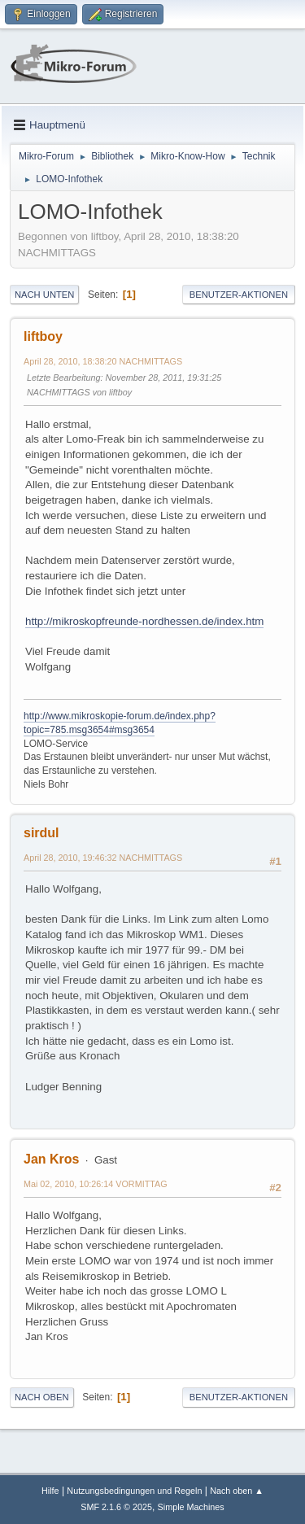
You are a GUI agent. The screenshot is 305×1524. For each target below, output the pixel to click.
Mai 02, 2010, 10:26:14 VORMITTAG (96, 1184)
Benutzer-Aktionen (239, 294)
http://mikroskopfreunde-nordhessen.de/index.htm (144, 621)
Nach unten (44, 294)
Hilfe (50, 1491)
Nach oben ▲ (237, 1491)
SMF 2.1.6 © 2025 (116, 1507)
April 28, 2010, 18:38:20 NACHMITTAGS (103, 361)
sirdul (41, 833)
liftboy (43, 336)
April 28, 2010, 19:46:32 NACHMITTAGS (103, 857)
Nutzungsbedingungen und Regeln (134, 1491)
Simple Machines (191, 1507)
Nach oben (42, 1397)
